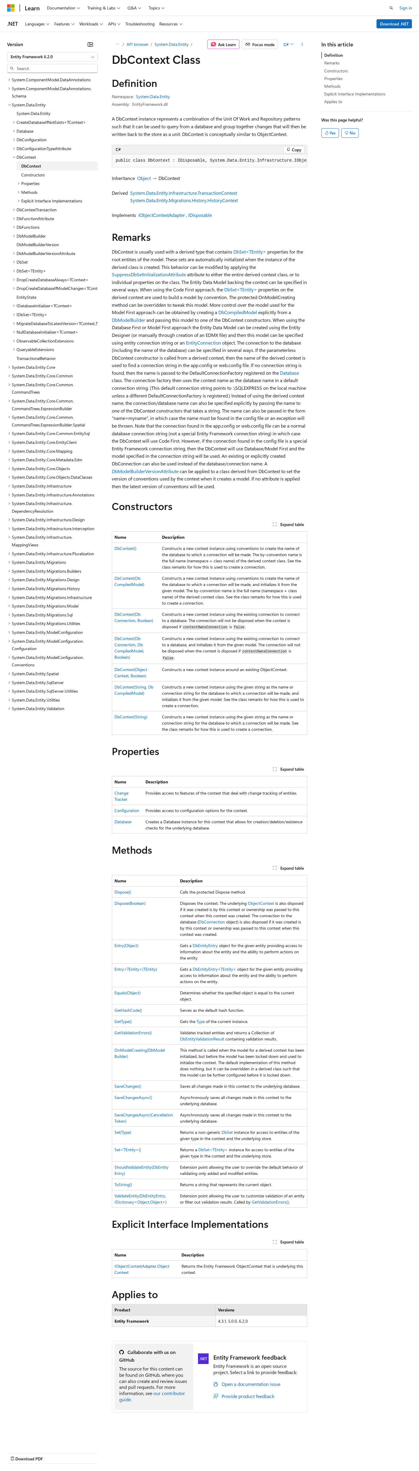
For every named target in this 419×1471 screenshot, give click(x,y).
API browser (137, 44)
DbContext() (125, 548)
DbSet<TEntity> (249, 252)
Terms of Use (215, 1453)
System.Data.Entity (172, 44)
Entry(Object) (126, 945)
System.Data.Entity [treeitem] (33, 113)
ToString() (123, 1184)
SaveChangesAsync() (133, 1097)
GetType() (123, 1021)
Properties (333, 78)
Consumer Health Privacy (169, 1453)
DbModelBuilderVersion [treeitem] (38, 244)
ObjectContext (261, 903)
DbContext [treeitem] (31, 166)
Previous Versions (53, 1453)
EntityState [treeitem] (26, 297)
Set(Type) (122, 1132)
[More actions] (302, 44)
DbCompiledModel (237, 312)
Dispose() (122, 892)
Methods (332, 86)
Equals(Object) (127, 993)
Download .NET (394, 24)
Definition (333, 55)
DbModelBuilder (128, 320)
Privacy (128, 1453)
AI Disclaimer (19, 1453)
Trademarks (244, 1453)
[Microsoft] (11, 8)
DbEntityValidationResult (202, 1039)
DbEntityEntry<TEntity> (214, 969)
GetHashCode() (128, 1010)
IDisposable (200, 215)
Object (144, 178)
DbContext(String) (130, 717)
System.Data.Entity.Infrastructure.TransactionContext (183, 193)
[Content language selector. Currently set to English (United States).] (34, 1439)
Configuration (126, 810)
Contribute (105, 1453)
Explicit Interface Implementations (354, 94)
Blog (80, 1453)
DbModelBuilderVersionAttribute (145, 471)
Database (289, 373)
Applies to (333, 101)
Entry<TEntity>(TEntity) (135, 969)
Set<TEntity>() (127, 1149)
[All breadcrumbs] (117, 44)
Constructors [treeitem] (33, 175)
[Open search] (391, 8)
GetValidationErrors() (133, 1032)
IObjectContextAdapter (161, 215)
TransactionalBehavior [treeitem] (36, 358)
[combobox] (52, 56)
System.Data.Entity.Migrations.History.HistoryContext (184, 200)
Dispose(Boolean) (129, 903)
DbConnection (212, 922)
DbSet (227, 1132)
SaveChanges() (127, 1086)
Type (201, 1021)
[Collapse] (90, 44)
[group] (209, 160)
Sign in (406, 8)
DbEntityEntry (205, 945)
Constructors (336, 71)
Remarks (332, 63)
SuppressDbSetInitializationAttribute (149, 274)
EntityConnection (203, 343)
